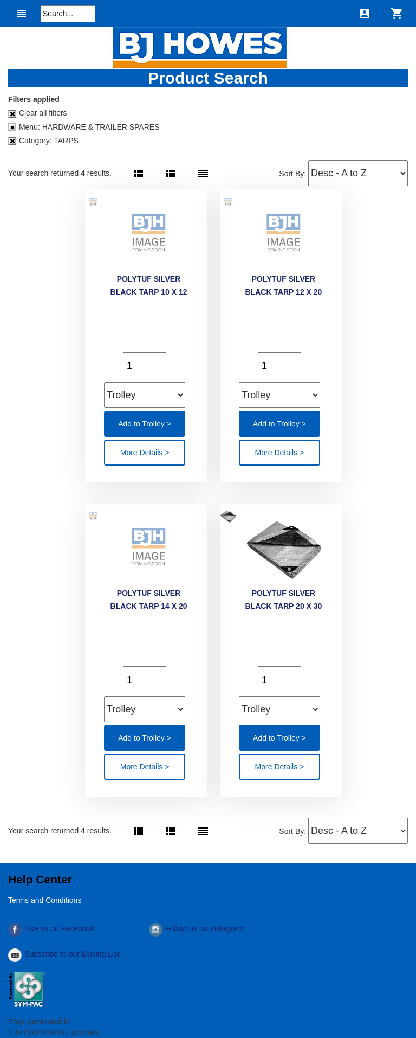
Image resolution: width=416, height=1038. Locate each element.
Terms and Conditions (44, 900)
